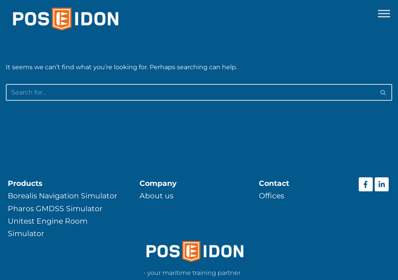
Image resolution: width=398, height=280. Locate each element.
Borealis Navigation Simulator (62, 195)
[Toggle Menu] (384, 13)
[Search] (190, 92)
